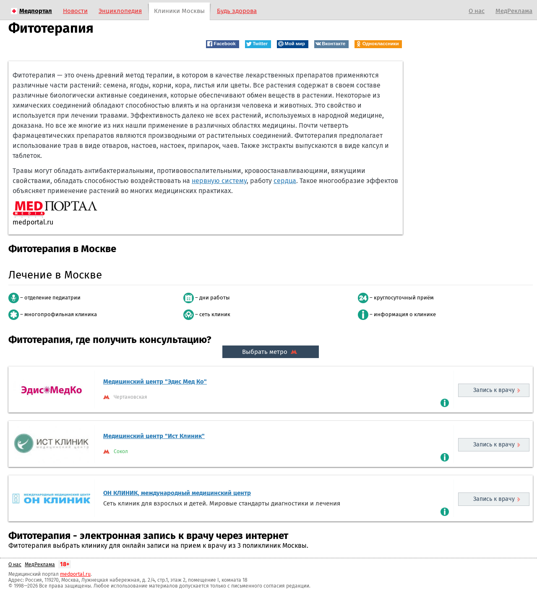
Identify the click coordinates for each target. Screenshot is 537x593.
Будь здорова (237, 11)
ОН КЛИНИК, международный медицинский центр (177, 493)
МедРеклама (513, 11)
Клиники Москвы (179, 11)
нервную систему (219, 181)
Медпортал (35, 11)
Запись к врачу (494, 390)
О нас (477, 11)
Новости (75, 11)
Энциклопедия (120, 11)
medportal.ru (75, 574)
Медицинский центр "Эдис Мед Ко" (155, 381)
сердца (285, 181)
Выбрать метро (270, 352)
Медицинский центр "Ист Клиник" (154, 436)
